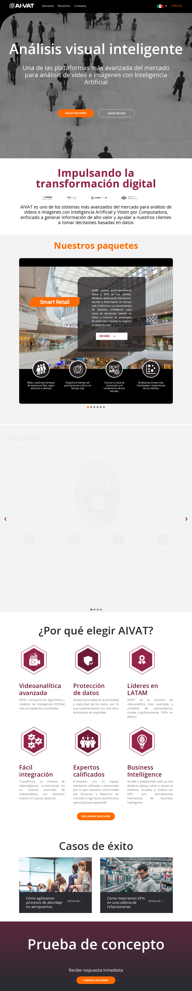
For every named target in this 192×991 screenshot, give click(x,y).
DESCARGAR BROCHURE (96, 816)
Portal (176, 6)
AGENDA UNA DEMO (96, 980)
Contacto (80, 6)
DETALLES (73, 901)
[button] (24, 331)
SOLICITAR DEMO (75, 113)
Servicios (48, 6)
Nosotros (64, 6)
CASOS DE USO (117, 113)
